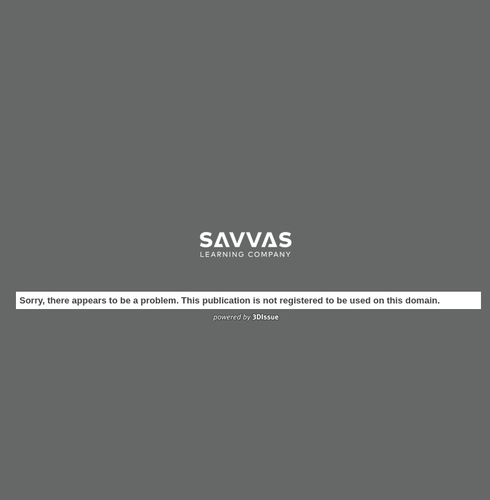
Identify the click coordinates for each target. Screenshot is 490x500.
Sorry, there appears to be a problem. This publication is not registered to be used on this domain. (229, 300)
